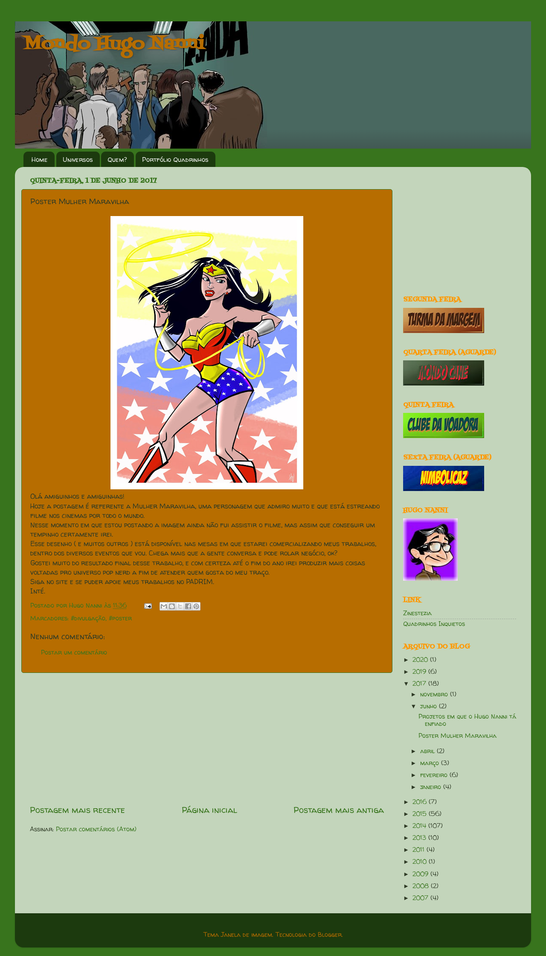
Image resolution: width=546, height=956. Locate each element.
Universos (78, 159)
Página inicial (209, 810)
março (430, 763)
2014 (420, 826)
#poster (120, 618)
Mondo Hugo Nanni (113, 44)
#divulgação (88, 618)
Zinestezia (417, 613)
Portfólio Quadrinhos (175, 159)
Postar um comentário (74, 652)
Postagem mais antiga (338, 810)
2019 (420, 671)
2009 (421, 874)
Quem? (117, 159)
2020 (421, 659)
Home (40, 159)
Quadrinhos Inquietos (434, 624)
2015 (420, 814)
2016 (420, 802)
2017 (420, 683)
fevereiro (435, 775)
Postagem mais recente (77, 810)
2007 (421, 898)
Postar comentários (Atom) (96, 829)
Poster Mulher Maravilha (457, 735)
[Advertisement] (207, 738)
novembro (435, 694)
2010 (420, 861)
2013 (420, 837)
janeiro (431, 787)
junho (429, 706)
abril (428, 751)
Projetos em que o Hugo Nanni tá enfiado (467, 720)
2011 (419, 849)
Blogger (330, 934)
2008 (421, 886)
